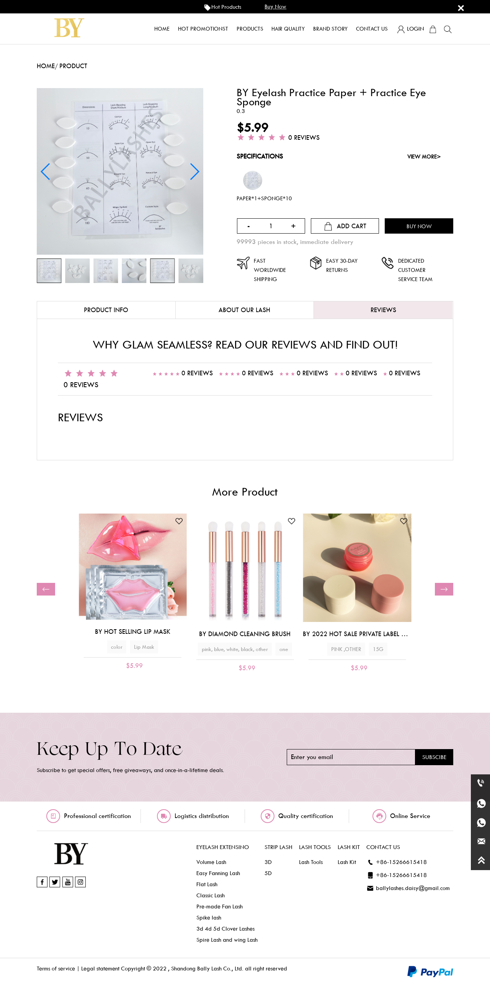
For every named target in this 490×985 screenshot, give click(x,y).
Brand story (330, 29)
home (162, 29)
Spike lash (208, 917)
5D (268, 873)
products (250, 29)
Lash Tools (311, 862)
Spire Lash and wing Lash (227, 939)
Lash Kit (347, 862)
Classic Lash (210, 895)
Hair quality (288, 29)
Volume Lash (211, 862)
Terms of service (56, 968)
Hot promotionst (203, 29)
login (410, 29)
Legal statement (100, 968)
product (73, 66)
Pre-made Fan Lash (219, 906)
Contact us (372, 29)
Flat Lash (206, 884)
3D (268, 862)
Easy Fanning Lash (218, 873)
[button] (46, 589)
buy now (275, 6)
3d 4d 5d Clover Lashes (225, 928)
